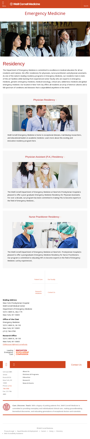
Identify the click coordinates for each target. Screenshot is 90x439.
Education (26, 377)
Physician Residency (44, 100)
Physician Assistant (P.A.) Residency (44, 157)
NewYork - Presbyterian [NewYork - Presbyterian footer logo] (64, 419)
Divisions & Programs (31, 374)
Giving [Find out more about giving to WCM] (51, 431)
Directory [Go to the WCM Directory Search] (59, 431)
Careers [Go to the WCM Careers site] (43, 431)
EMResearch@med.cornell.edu (15, 344)
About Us (26, 371)
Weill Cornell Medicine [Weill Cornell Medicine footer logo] (28, 419)
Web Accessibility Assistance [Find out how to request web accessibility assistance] (13, 433)
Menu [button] (4, 6)
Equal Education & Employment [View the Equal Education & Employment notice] (27, 431)
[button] (86, 4)
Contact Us (76, 365)
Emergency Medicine (45, 13)
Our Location (6, 364)
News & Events (28, 383)
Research (26, 380)
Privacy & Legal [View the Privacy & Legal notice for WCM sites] (9, 431)
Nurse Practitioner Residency (44, 217)
